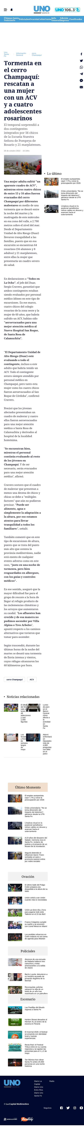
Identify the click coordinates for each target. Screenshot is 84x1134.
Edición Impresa (64, 19)
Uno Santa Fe (6, 54)
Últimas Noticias (8, 19)
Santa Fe (16, 19)
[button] (5, 9)
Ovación (33, 19)
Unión (48, 19)
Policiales (24, 19)
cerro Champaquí (37, 54)
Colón (41, 19)
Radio (51, 1081)
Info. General (55, 19)
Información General (21, 54)
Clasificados (75, 19)
